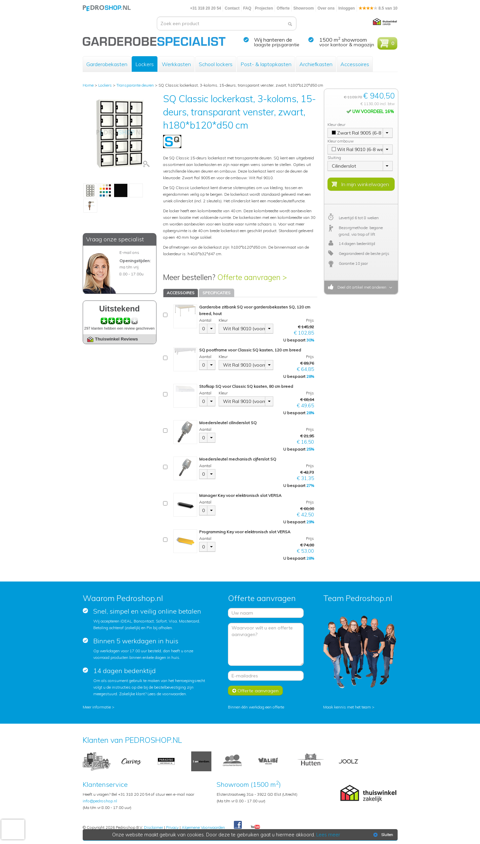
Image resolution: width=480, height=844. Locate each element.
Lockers (144, 64)
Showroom (303, 8)
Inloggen (346, 8)
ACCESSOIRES (181, 292)
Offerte (283, 8)
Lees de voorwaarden (167, 693)
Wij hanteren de (273, 39)
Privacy (172, 827)
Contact (232, 8)
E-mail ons (129, 252)
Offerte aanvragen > (252, 277)
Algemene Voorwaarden (203, 827)
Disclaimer (153, 827)
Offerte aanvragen (255, 691)
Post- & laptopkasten (265, 64)
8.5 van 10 (378, 8)
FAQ (247, 8)
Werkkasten (176, 64)
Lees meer (328, 835)
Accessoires (354, 64)
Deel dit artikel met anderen (360, 287)
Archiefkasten (315, 64)
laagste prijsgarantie (276, 45)
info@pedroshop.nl (100, 800)
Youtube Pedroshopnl (255, 827)
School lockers (216, 64)
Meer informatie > (98, 706)
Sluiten (382, 834)
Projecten (264, 8)
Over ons (326, 8)
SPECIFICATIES (216, 292)
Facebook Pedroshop (238, 825)
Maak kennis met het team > (348, 706)
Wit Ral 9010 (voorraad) (244, 329)
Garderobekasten (106, 64)
